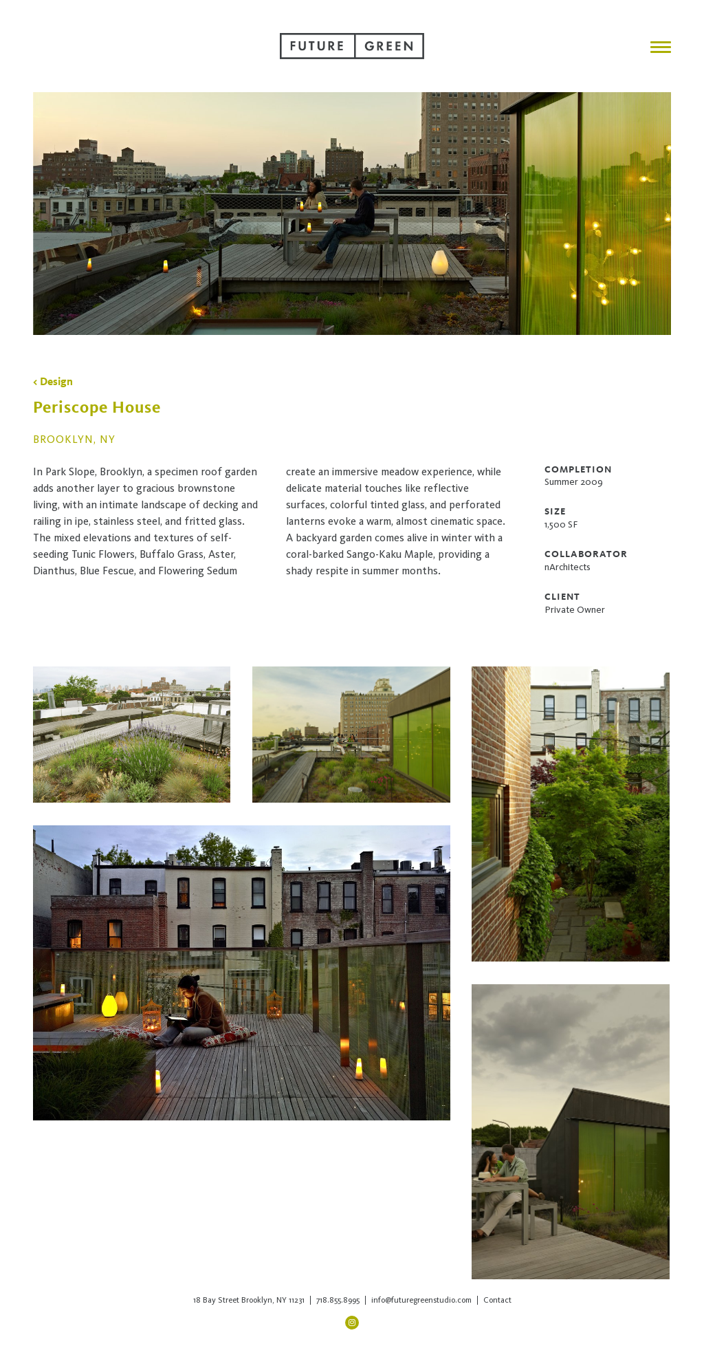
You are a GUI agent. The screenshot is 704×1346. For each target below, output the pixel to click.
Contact (497, 1300)
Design (56, 381)
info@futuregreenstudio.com (421, 1300)
